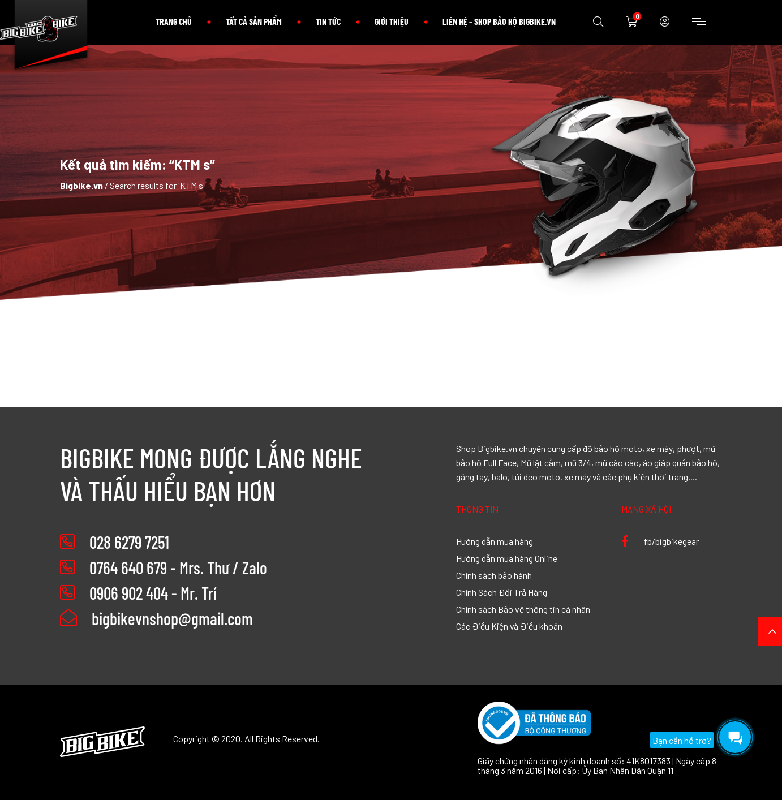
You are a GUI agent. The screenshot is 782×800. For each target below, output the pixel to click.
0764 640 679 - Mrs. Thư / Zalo (178, 567)
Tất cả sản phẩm (254, 21)
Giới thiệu (392, 21)
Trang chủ (174, 21)
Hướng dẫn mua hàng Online (506, 558)
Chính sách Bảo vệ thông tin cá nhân (523, 608)
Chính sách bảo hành (494, 574)
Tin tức (328, 21)
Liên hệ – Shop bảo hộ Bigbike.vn (499, 21)
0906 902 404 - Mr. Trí (152, 593)
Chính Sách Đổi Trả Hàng (501, 591)
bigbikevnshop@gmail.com (156, 618)
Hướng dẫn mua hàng (494, 541)
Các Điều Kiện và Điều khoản (509, 625)
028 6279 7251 (129, 542)
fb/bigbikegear (660, 540)
